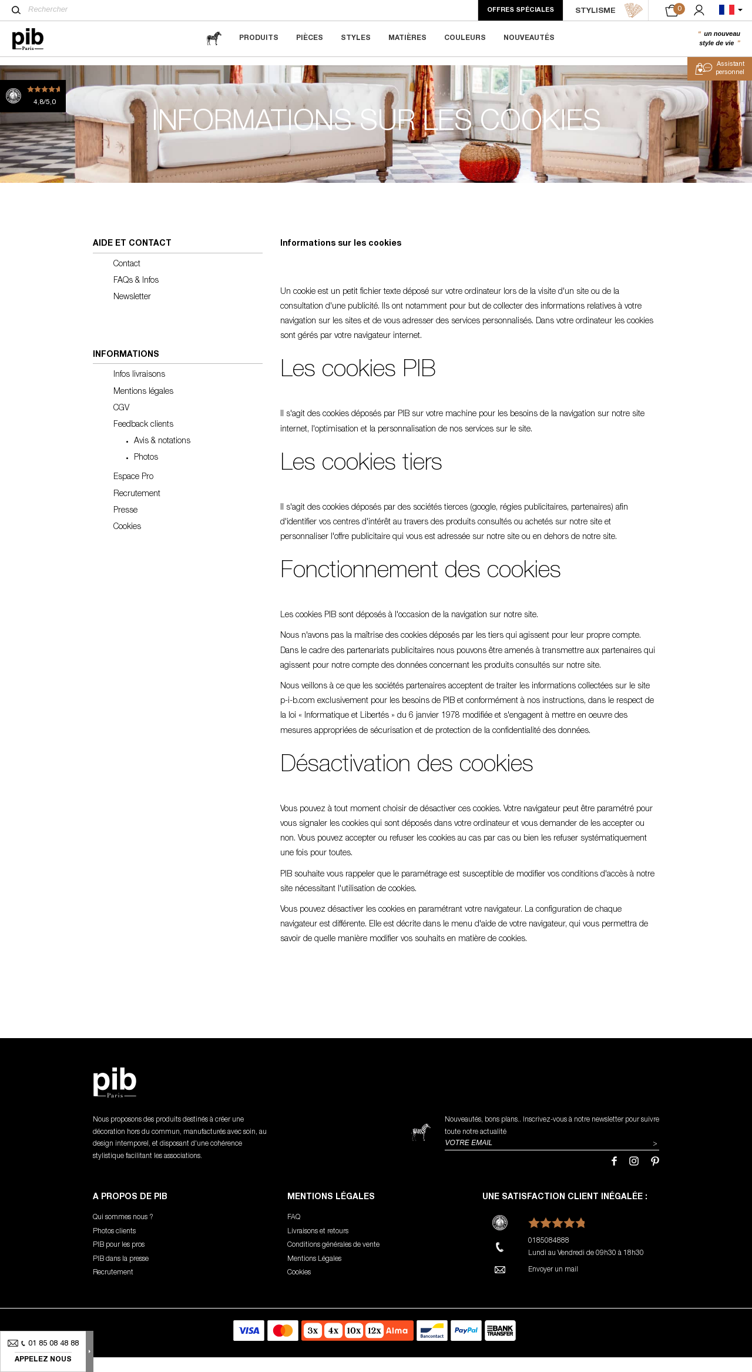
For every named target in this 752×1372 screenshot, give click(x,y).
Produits (258, 38)
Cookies (127, 542)
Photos (146, 473)
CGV (121, 423)
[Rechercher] (16, 10)
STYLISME (609, 10)
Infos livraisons (139, 390)
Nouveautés (529, 38)
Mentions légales (143, 407)
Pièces (309, 38)
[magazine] (213, 38)
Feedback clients (143, 440)
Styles (356, 38)
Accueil (29, 68)
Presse (125, 525)
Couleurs (465, 38)
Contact (126, 279)
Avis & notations (162, 456)
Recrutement (136, 509)
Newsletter (132, 312)
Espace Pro (133, 492)
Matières (407, 38)
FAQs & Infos (136, 296)
